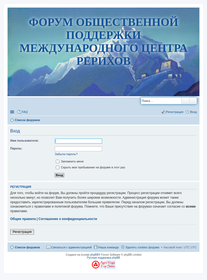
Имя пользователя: (24, 140)
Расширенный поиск (193, 101)
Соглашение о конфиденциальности (68, 219)
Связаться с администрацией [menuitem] (71, 247)
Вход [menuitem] (193, 112)
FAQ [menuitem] (25, 112)
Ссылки (12, 112)
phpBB (94, 254)
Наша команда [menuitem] (108, 247)
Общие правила (23, 219)
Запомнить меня (70, 161)
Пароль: (16, 148)
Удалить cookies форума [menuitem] (142, 247)
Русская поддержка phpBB (103, 257)
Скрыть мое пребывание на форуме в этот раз (90, 167)
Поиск (185, 101)
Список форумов (27, 247)
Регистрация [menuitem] (174, 112)
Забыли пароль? (66, 154)
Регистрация (22, 232)
